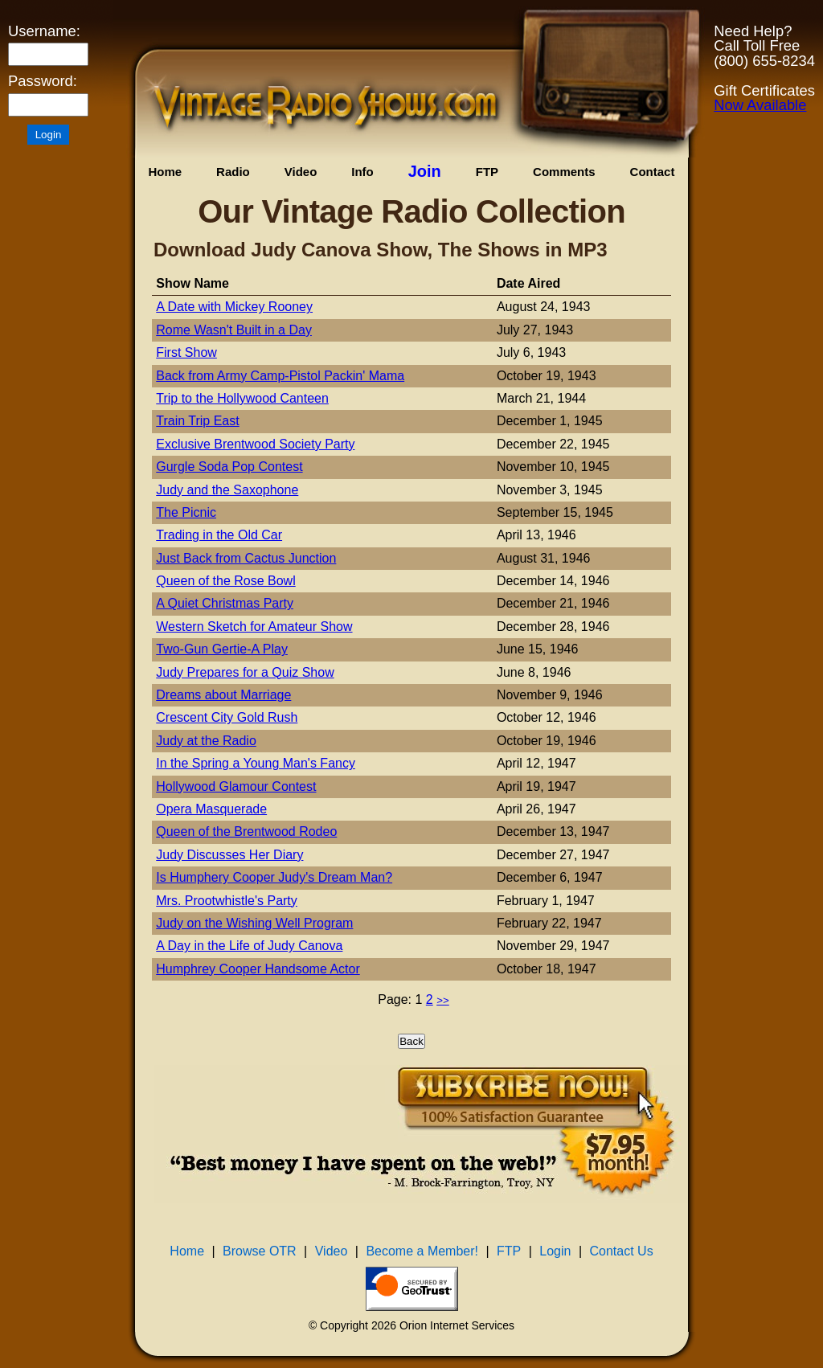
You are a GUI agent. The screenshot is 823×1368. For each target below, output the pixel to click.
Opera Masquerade (211, 809)
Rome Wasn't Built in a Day (234, 330)
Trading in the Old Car (219, 535)
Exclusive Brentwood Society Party (255, 444)
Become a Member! (422, 1251)
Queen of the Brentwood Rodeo (246, 831)
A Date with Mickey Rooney (234, 306)
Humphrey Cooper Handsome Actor (257, 969)
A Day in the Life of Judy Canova (249, 945)
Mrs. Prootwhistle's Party (226, 900)
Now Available (760, 104)
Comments (564, 171)
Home (165, 171)
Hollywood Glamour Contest (236, 786)
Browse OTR (260, 1251)
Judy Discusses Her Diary (229, 855)
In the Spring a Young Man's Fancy (255, 763)
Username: (44, 31)
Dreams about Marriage (223, 695)
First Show (186, 352)
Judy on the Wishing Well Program (254, 923)
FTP (487, 171)
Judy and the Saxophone (227, 490)
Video (301, 171)
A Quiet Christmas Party (224, 603)
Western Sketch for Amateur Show (254, 626)
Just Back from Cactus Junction (246, 558)
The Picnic (186, 512)
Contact (652, 171)
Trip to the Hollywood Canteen (242, 398)
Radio (233, 171)
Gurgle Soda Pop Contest (229, 466)
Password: (42, 81)
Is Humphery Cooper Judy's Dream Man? (274, 877)
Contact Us (621, 1251)
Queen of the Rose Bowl (225, 581)
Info (362, 171)
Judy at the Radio (206, 740)
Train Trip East (197, 421)
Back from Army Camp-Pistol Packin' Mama (280, 376)
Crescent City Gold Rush (226, 717)
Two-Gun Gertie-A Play (222, 649)
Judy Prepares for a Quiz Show (245, 672)
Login (555, 1251)
